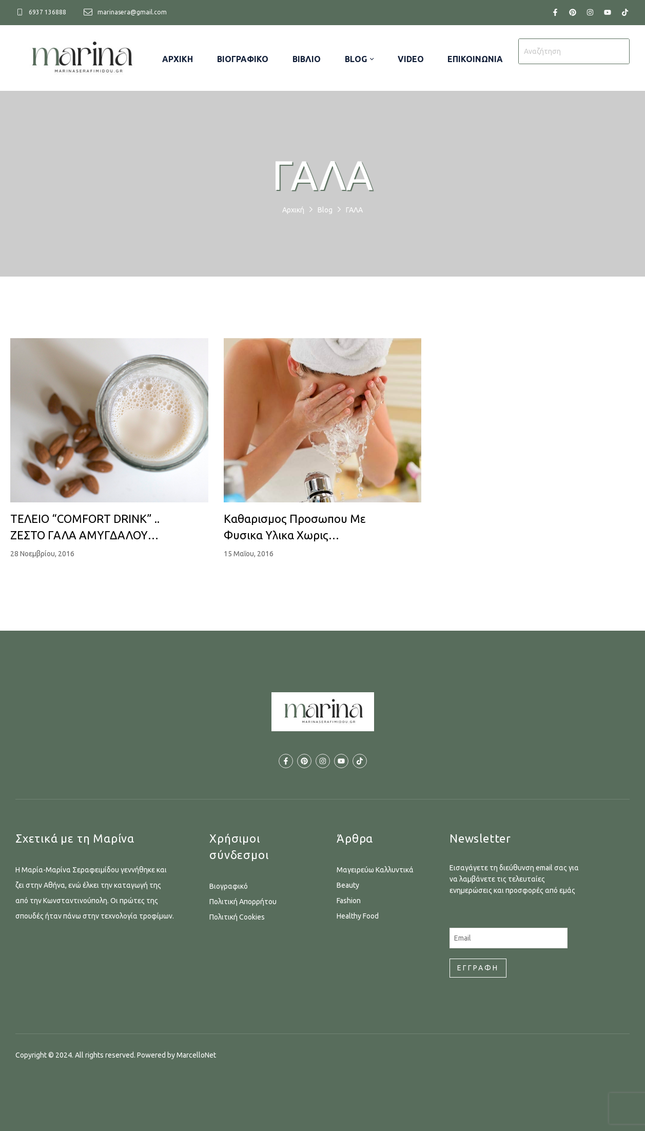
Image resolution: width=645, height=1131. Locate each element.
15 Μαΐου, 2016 (248, 554)
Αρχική (293, 210)
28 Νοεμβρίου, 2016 (42, 554)
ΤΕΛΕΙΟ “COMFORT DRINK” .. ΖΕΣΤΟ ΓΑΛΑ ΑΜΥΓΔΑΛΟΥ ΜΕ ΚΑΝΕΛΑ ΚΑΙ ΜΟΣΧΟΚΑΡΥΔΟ (85, 527)
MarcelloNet (196, 1055)
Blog (325, 210)
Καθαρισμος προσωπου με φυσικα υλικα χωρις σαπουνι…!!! (295, 527)
